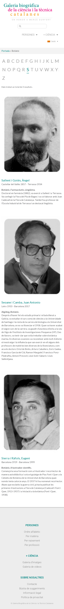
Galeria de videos (32, 566)
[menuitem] (52, 41)
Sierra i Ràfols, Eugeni (15, 458)
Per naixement (32, 540)
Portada (5, 51)
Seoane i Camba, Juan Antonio (20, 302)
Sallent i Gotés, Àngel (15, 180)
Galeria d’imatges (32, 562)
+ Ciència (50, 34)
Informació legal (32, 592)
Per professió (32, 544)
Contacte (32, 584)
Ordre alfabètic (32, 531)
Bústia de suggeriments (32, 588)
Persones (30, 34)
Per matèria (32, 536)
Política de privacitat (32, 597)
